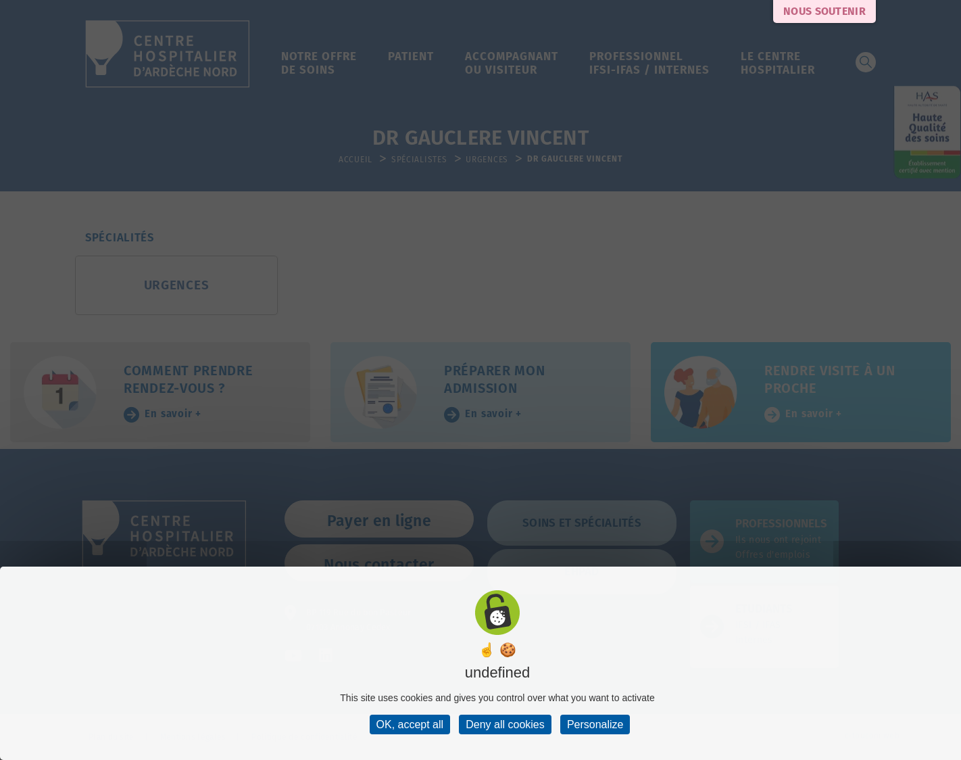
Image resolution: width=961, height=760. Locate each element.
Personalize (595, 724)
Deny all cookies (505, 724)
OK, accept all (410, 724)
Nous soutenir (824, 11)
